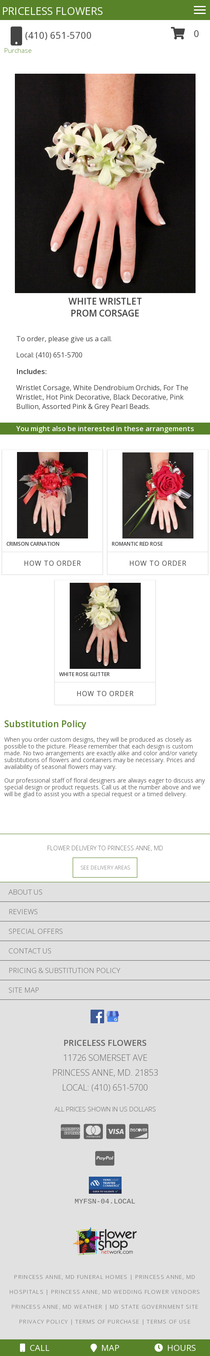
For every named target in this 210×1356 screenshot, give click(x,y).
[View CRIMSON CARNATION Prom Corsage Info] (52, 495)
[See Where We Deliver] (105, 867)
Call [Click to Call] (35, 1347)
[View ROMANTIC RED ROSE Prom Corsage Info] (157, 495)
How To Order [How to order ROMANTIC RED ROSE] (158, 563)
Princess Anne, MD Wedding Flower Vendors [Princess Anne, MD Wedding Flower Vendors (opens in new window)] (126, 1292)
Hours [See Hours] (175, 1347)
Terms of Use (169, 1321)
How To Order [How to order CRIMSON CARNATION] (52, 563)
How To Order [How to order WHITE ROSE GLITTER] (105, 693)
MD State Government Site (154, 1306)
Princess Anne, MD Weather (57, 1306)
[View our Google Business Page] (112, 1020)
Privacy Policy (43, 1321)
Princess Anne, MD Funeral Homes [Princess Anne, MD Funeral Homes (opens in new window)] (71, 1277)
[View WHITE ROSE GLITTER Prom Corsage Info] (105, 626)
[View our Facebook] (97, 1020)
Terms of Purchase (107, 1321)
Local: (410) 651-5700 (49, 355)
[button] (185, 36)
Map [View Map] (105, 1347)
